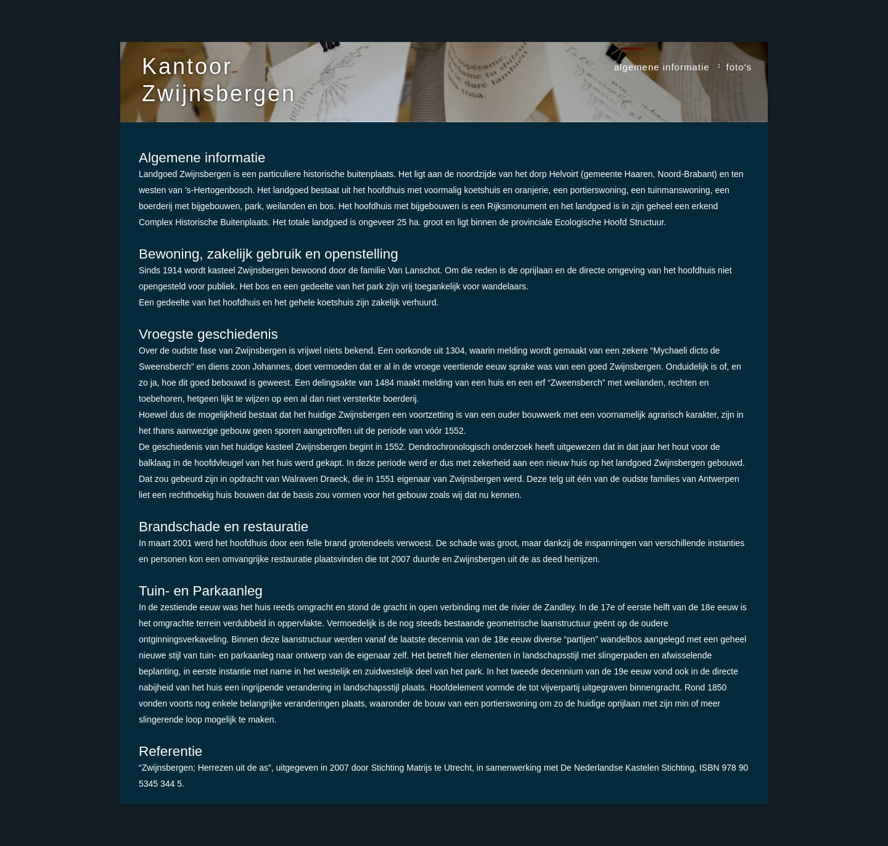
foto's (739, 67)
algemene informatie (662, 67)
